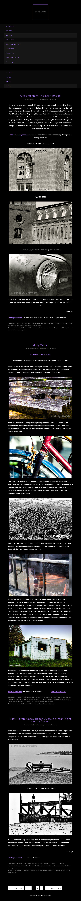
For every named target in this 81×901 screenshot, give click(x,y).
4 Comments (51, 99)
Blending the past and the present (50, 328)
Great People (66, 699)
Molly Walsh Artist (58, 691)
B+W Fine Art (25, 323)
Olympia (65, 328)
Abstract (37, 697)
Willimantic (49, 701)
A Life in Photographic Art (20, 135)
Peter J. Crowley (40, 12)
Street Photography (20, 330)
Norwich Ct (28, 325)
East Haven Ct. (22, 866)
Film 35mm (64, 323)
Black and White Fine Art (52, 323)
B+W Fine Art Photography (29, 328)
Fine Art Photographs (54, 699)
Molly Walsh (40, 345)
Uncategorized (40, 701)
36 (47, 888)
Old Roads (50, 866)
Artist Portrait (45, 697)
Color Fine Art (19, 699)
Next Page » (56, 888)
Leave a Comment (51, 725)
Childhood (60, 863)
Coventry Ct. (38, 699)
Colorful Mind (29, 699)
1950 (18, 323)
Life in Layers (12, 701)
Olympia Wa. (37, 325)
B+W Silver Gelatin (37, 323)
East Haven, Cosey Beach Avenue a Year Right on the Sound (40, 720)
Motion (22, 325)
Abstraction (16, 328)
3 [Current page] (33, 888)
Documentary (12, 866)
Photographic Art (15, 318)
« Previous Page (16, 888)
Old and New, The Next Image (40, 95)
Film (44, 699)
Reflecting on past (60, 866)
